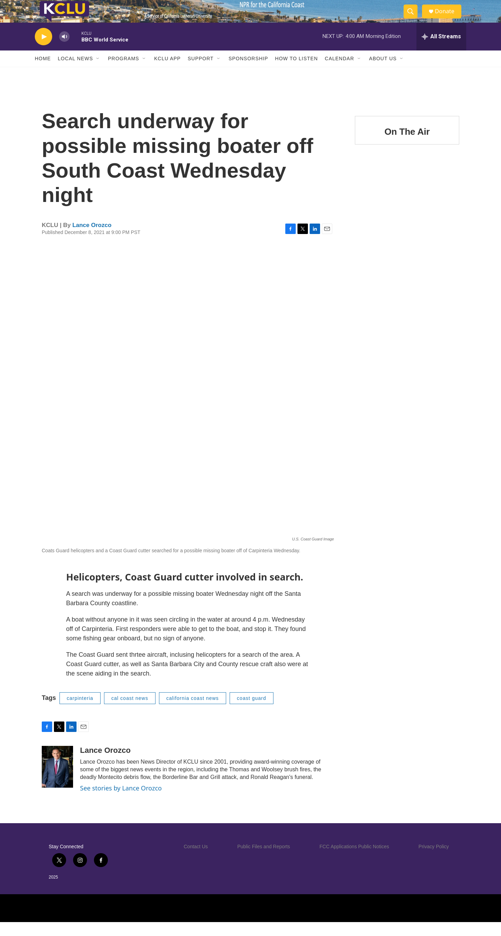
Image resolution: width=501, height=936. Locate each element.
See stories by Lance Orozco (121, 802)
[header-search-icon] (413, 18)
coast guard (251, 712)
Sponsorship (248, 72)
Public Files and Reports (263, 860)
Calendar (339, 72)
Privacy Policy (434, 860)
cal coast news (129, 712)
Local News (75, 72)
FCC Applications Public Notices (354, 860)
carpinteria (80, 712)
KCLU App (167, 72)
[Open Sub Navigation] (98, 72)
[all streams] (441, 50)
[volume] (64, 50)
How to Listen (296, 72)
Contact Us (196, 860)
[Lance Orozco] (57, 781)
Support (200, 72)
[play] (43, 51)
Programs (123, 72)
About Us (383, 72)
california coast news (192, 712)
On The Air (407, 145)
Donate (448, 18)
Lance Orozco (91, 239)
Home (43, 72)
